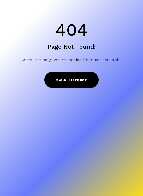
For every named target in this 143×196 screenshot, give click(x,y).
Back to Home (72, 80)
